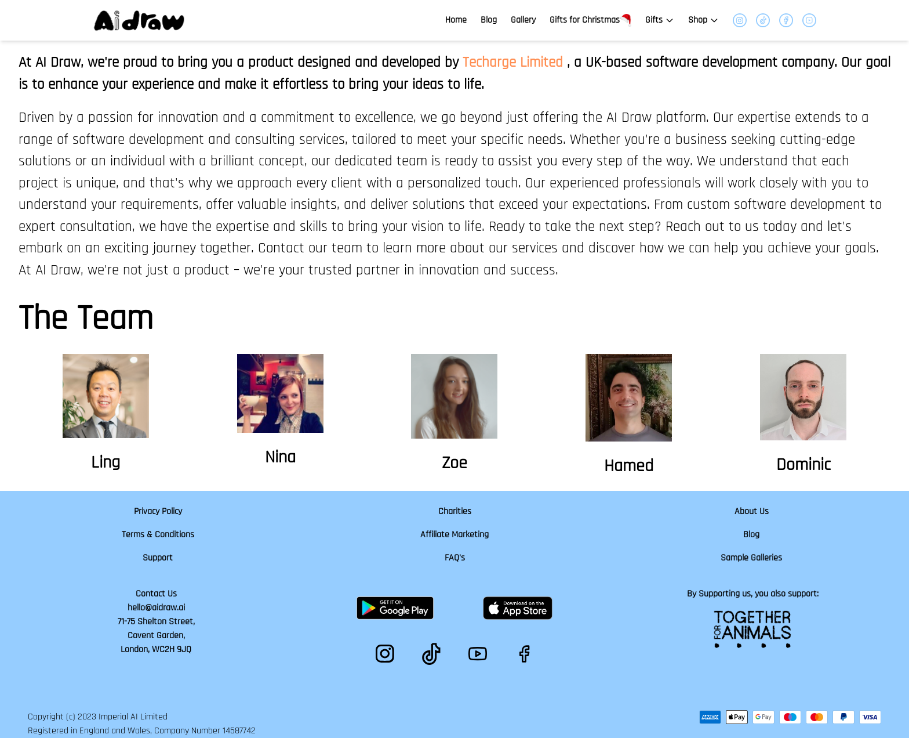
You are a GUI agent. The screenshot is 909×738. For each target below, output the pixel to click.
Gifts (659, 20)
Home (456, 20)
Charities (454, 511)
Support (158, 558)
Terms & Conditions (158, 535)
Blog (489, 20)
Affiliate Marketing (454, 535)
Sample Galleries (751, 558)
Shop (703, 20)
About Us (752, 511)
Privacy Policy (158, 511)
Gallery (523, 20)
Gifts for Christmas (590, 20)
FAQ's (455, 558)
